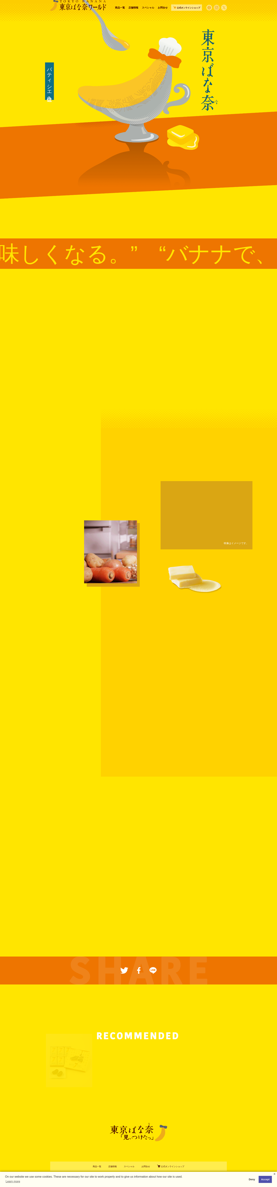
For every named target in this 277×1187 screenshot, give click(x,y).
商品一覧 (120, 14)
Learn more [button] (13, 1181)
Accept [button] (265, 1179)
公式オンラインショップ (170, 1166)
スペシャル (148, 14)
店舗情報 (133, 14)
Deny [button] (252, 1179)
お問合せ (163, 14)
